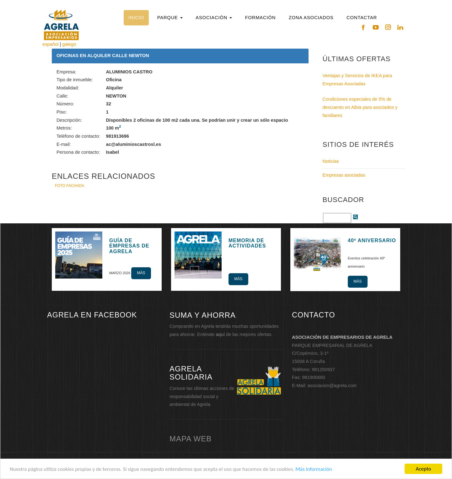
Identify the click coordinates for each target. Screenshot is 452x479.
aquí (220, 334)
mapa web (191, 438)
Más (141, 273)
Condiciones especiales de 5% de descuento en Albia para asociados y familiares (360, 107)
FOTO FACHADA (69, 186)
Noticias (331, 161)
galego (69, 44)
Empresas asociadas (344, 175)
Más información (313, 471)
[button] (170, 17)
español (50, 44)
